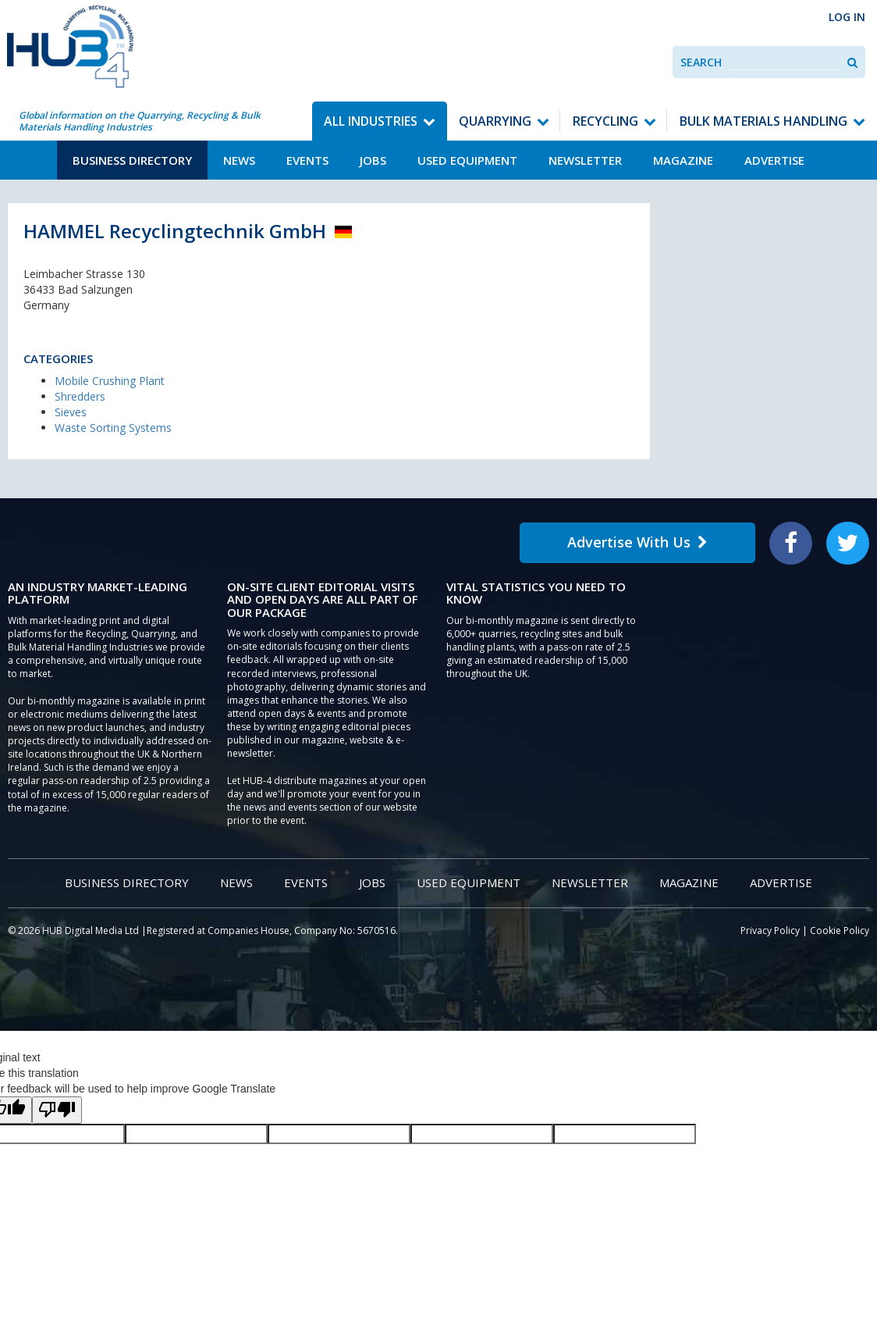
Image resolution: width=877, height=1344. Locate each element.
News (239, 160)
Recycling (605, 121)
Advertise (774, 160)
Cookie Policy (839, 930)
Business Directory (132, 160)
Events (307, 160)
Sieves (71, 412)
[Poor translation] (57, 1110)
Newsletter (585, 160)
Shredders (80, 396)
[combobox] (785, 62)
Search (701, 62)
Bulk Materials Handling (763, 121)
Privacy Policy (770, 930)
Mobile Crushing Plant (110, 380)
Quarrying (495, 121)
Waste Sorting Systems (113, 427)
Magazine (683, 160)
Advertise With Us (637, 542)
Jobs (373, 160)
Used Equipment (467, 160)
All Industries (370, 121)
